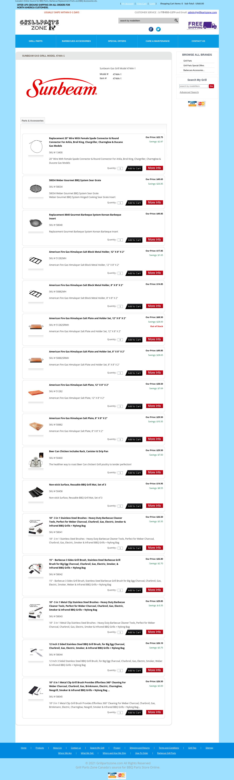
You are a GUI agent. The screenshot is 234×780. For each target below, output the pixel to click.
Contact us (76, 748)
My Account (128, 3)
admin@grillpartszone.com (202, 12)
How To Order (141, 753)
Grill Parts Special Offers (194, 66)
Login (152, 3)
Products (40, 748)
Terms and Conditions (169, 748)
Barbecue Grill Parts (166, 753)
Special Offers (117, 41)
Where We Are (65, 753)
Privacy (117, 748)
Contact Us (198, 41)
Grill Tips (192, 748)
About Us (57, 748)
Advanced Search (189, 92)
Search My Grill (97, 748)
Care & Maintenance (158, 41)
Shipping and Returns (140, 748)
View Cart (142, 3)
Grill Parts (35, 41)
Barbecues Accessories (76, 41)
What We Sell (87, 753)
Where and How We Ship (114, 753)
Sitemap (209, 748)
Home (23, 748)
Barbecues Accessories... (194, 70)
